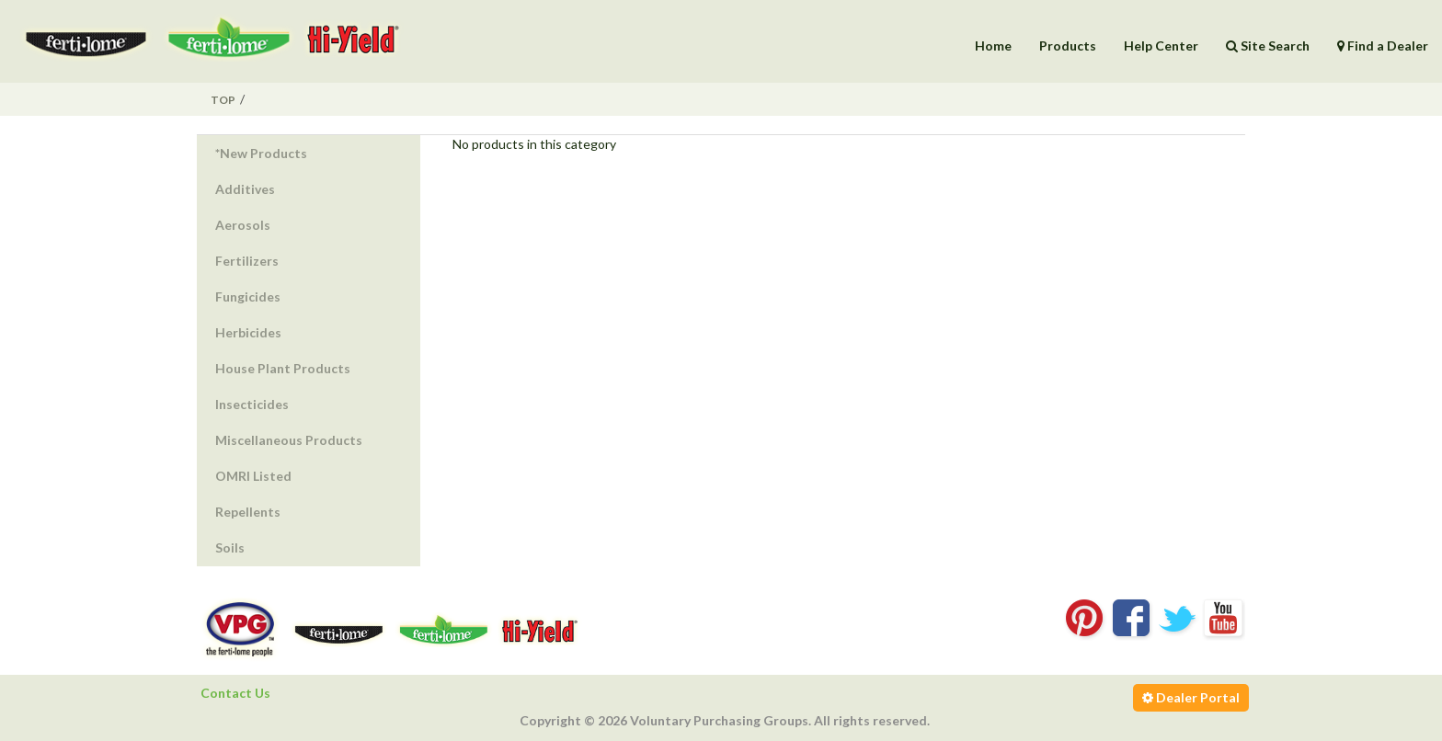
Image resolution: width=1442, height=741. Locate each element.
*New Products (261, 153)
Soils (230, 547)
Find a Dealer (1382, 45)
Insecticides (252, 404)
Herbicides (248, 332)
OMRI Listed (253, 476)
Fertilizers (247, 260)
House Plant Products (282, 368)
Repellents (247, 511)
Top (223, 100)
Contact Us (235, 693)
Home (993, 45)
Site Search (1268, 45)
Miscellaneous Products (288, 440)
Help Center (1161, 45)
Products (1067, 45)
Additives (245, 189)
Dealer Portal (1191, 697)
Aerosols (242, 225)
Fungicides (247, 296)
